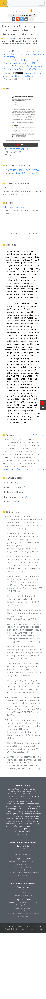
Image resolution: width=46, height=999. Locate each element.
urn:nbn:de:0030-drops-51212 (25, 173)
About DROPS (11, 929)
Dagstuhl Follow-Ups (23, 854)
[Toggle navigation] (41, 3)
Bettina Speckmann (12, 43)
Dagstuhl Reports (23, 864)
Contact (40, 929)
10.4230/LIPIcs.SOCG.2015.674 (24, 170)
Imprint (22, 929)
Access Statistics (14, 207)
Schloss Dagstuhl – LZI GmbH (29, 927)
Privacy (31, 929)
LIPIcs (23, 849)
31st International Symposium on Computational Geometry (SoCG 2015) (23, 54)
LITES (23, 870)
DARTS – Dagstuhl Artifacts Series (23, 862)
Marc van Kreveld (11, 41)
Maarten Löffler (30, 41)
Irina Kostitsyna (27, 38)
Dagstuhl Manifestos (23, 867)
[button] (31, 19)
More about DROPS (23, 835)
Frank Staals (32, 43)
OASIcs (23, 852)
